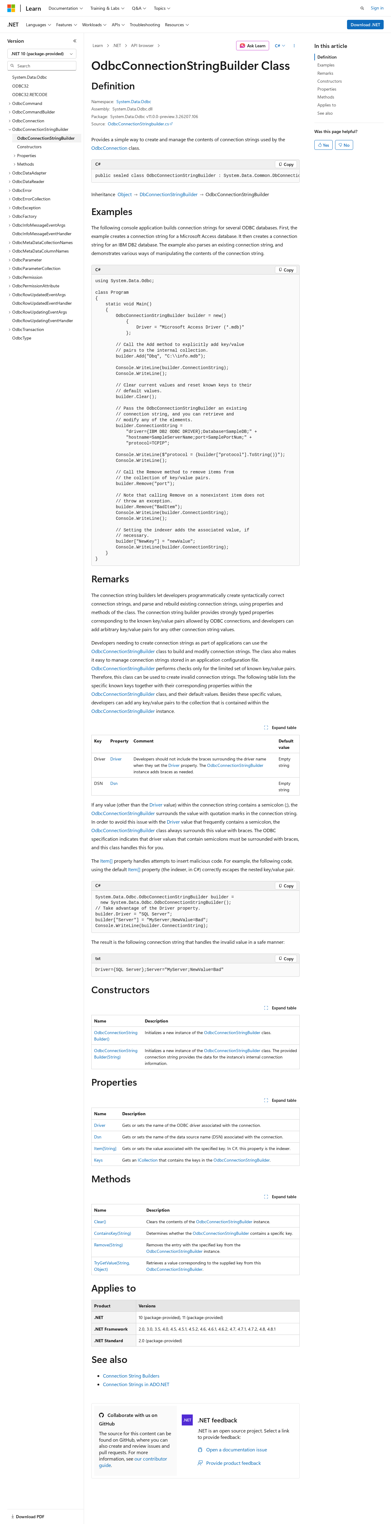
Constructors (329, 81)
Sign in (377, 8)
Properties (326, 89)
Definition (327, 57)
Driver (116, 759)
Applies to (326, 105)
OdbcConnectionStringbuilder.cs (138, 124)
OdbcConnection (109, 148)
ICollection (148, 1160)
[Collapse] (74, 40)
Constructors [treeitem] (29, 146)
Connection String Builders (131, 1375)
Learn (98, 45)
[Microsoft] (11, 8)
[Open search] (362, 8)
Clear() (100, 1221)
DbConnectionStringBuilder (169, 194)
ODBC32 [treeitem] (20, 86)
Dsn (114, 783)
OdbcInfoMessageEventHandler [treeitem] (41, 233)
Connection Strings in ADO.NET (136, 1384)
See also (325, 113)
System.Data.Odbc (133, 101)
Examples (325, 65)
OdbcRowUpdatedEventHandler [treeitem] (42, 303)
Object (125, 194)
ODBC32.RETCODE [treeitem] (29, 94)
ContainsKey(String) (112, 1233)
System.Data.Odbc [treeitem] (29, 77)
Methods (325, 97)
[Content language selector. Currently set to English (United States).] (35, 1513)
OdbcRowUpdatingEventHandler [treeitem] (42, 320)
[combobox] (41, 54)
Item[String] (105, 1148)
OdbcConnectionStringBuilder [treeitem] (46, 138)
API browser (142, 45)
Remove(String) (108, 1245)
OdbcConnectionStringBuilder (123, 651)
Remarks (325, 73)
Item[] (106, 860)
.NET (117, 45)
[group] (195, 176)
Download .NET (365, 24)
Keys (98, 1160)
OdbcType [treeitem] (21, 338)
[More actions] (294, 46)
